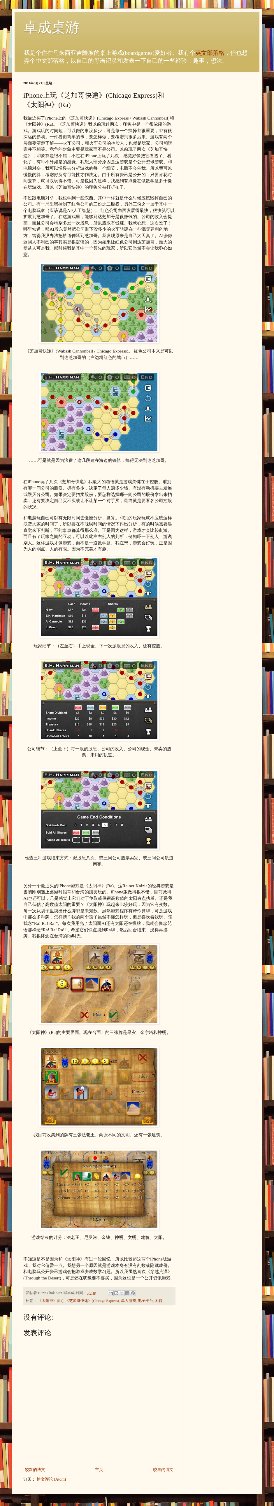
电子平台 (145, 1301)
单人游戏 (128, 1301)
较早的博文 (163, 1470)
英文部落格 (209, 53)
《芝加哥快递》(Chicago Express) (92, 1301)
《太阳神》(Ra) (50, 1301)
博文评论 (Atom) (51, 1479)
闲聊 (158, 1301)
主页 (99, 1470)
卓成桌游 (51, 27)
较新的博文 (35, 1470)
